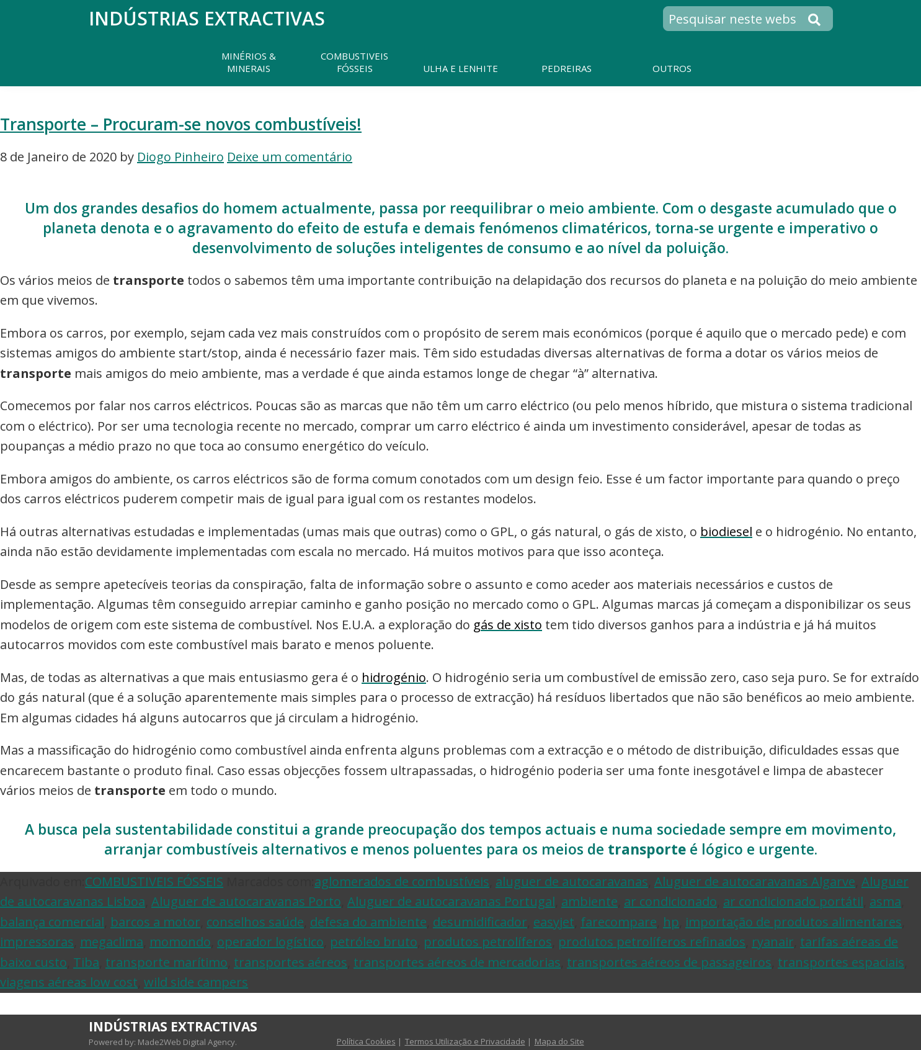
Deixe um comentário (289, 156)
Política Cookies (366, 1041)
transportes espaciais (841, 962)
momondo (180, 941)
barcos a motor (155, 921)
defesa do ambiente (368, 921)
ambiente (589, 901)
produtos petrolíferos (488, 941)
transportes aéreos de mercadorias (457, 962)
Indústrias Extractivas (207, 18)
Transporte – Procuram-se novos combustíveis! (181, 124)
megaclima (111, 941)
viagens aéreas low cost (69, 982)
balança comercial (52, 921)
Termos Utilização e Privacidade (465, 1041)
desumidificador (480, 921)
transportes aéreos (290, 962)
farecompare (619, 921)
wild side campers (196, 982)
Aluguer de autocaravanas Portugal (451, 901)
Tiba (86, 962)
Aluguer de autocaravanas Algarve (754, 881)
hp (671, 921)
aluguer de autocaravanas (572, 881)
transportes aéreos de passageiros (669, 962)
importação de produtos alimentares (793, 921)
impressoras (37, 941)
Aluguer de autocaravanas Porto (246, 901)
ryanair (773, 941)
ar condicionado (670, 901)
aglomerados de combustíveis (401, 881)
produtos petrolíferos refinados (651, 941)
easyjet (553, 921)
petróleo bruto (373, 941)
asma (885, 901)
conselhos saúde (255, 921)
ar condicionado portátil (793, 901)
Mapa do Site (559, 1041)
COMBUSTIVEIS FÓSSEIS (154, 881)
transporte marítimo (166, 962)
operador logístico (270, 941)
